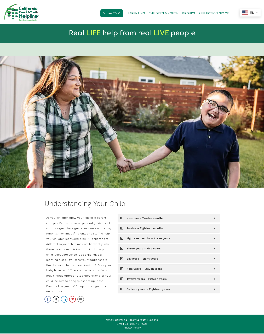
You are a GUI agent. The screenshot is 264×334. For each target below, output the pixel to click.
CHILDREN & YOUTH (163, 13)
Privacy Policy (132, 328)
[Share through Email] (80, 300)
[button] (234, 13)
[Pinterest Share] (72, 300)
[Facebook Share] (47, 300)
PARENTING (136, 13)
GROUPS (188, 13)
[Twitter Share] (56, 300)
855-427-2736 (138, 324)
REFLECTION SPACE (213, 13)
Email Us (122, 324)
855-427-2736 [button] (111, 13)
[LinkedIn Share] (64, 300)
